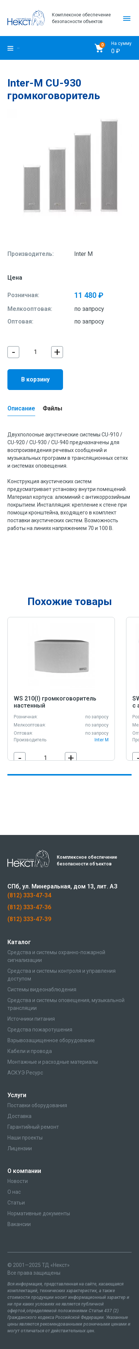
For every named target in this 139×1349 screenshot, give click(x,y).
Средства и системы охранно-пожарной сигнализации (56, 956)
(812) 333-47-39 (29, 919)
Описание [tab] (21, 408)
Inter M (83, 253)
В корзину (35, 379)
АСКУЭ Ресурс (25, 1073)
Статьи (16, 1203)
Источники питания (31, 1019)
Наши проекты (25, 1138)
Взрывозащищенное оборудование (51, 1040)
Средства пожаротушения (39, 1030)
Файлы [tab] (52, 408)
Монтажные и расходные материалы (52, 1062)
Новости (17, 1181)
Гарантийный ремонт (33, 1127)
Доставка (19, 1116)
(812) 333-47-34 (29, 895)
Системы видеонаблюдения (41, 989)
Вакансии (19, 1224)
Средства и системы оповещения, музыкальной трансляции (66, 1004)
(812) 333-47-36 (29, 907)
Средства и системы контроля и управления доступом (61, 975)
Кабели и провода (29, 1051)
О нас (14, 1192)
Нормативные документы (38, 1213)
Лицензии (19, 1148)
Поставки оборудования (37, 1105)
